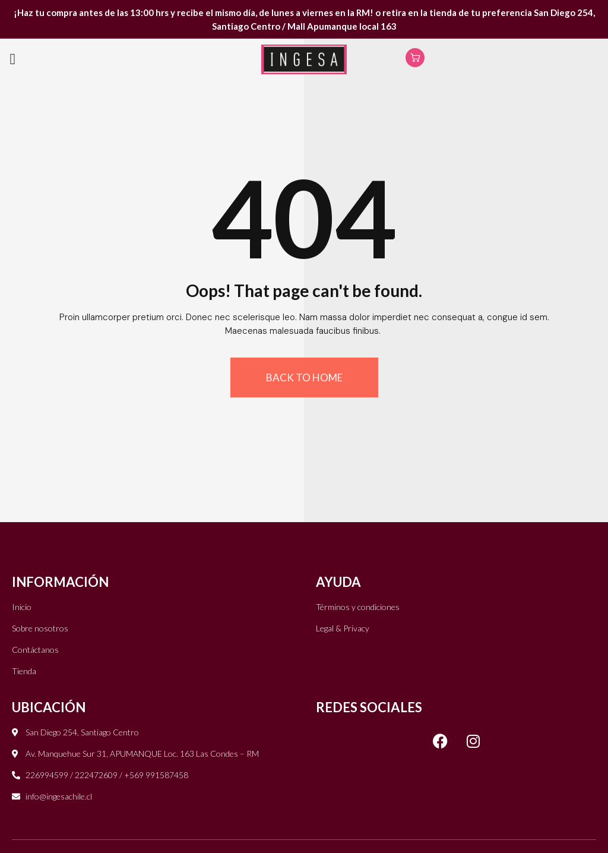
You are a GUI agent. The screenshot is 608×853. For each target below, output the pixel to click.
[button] (13, 59)
